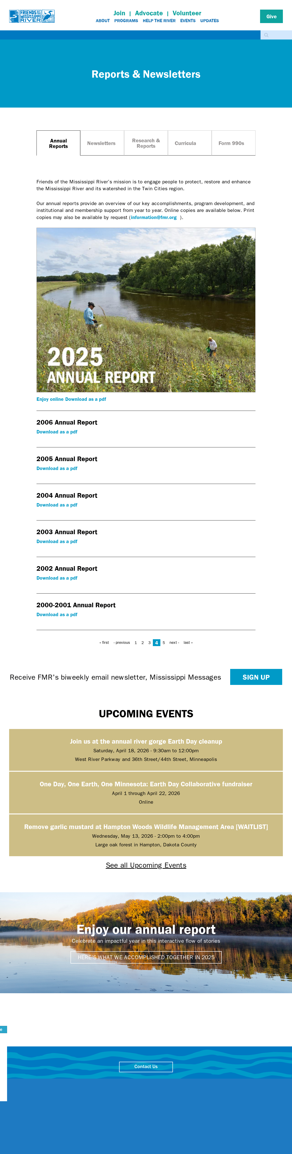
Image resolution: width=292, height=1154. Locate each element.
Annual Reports (58, 143)
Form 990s (231, 143)
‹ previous (122, 642)
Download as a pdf (85, 398)
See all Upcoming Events (146, 865)
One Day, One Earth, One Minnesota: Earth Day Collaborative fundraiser (146, 784)
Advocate (149, 12)
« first (104, 642)
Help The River (159, 20)
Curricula (185, 143)
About (103, 20)
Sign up (256, 677)
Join (119, 12)
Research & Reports (146, 143)
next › (174, 642)
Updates (209, 20)
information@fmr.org (155, 217)
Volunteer (187, 12)
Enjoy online (50, 398)
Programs (126, 20)
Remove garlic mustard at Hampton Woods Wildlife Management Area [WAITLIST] (146, 826)
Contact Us (146, 1067)
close (227, 1082)
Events (188, 20)
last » (188, 642)
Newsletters (101, 143)
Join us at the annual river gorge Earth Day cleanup (146, 741)
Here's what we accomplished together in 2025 (146, 957)
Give (271, 16)
